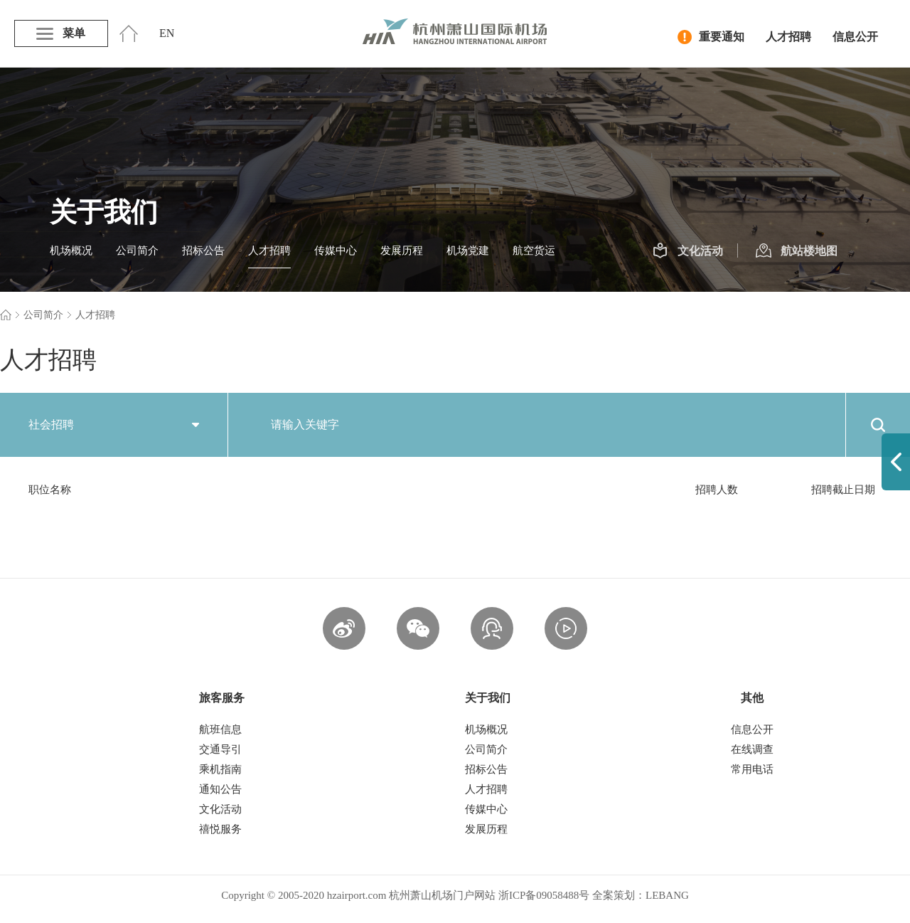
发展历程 (401, 250)
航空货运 (534, 250)
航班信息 (220, 729)
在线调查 (752, 749)
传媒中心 (335, 250)
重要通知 (711, 37)
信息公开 (855, 37)
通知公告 (220, 789)
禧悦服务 (220, 829)
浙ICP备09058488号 (543, 895)
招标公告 (203, 250)
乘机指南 (220, 769)
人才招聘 (788, 37)
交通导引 (220, 749)
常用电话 (752, 769)
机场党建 (467, 250)
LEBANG (667, 895)
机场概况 (71, 250)
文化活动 (688, 251)
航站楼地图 (796, 251)
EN (166, 33)
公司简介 (137, 250)
